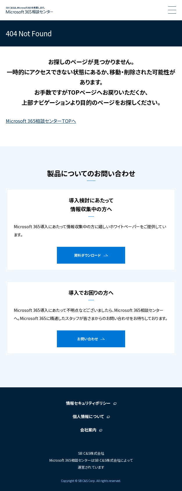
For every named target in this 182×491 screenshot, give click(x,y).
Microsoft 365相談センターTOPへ (41, 120)
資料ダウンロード (87, 255)
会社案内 (88, 430)
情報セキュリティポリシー (88, 403)
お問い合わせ (87, 338)
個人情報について (88, 416)
